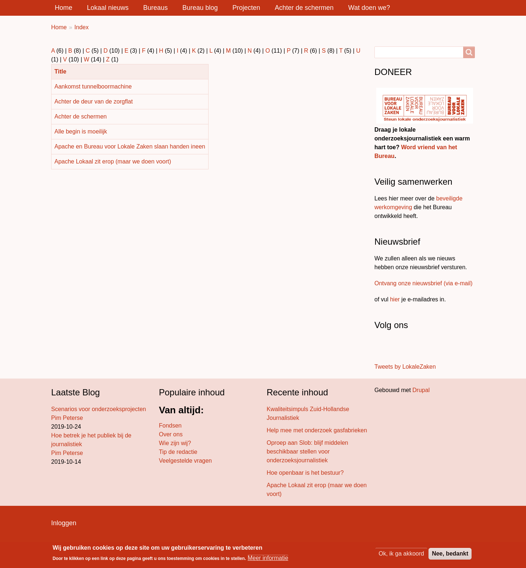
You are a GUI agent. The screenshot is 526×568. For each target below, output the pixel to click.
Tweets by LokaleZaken (405, 367)
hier (395, 299)
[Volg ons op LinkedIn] (397, 347)
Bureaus (155, 7)
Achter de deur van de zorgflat (93, 101)
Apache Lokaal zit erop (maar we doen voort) (112, 161)
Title (63, 71)
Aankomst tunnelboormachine (93, 86)
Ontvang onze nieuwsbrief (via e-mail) (423, 283)
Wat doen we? (369, 7)
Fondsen (170, 425)
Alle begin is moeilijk (80, 131)
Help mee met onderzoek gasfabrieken (317, 430)
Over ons (171, 434)
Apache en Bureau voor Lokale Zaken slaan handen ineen (129, 146)
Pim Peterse (67, 418)
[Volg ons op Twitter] (387, 347)
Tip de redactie (178, 452)
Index (82, 27)
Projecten (246, 7)
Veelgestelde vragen (185, 461)
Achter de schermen (304, 7)
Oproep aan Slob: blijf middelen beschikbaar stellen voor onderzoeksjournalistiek (307, 451)
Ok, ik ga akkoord (401, 554)
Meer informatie (268, 558)
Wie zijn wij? (175, 443)
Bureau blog (200, 7)
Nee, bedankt (450, 554)
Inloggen (63, 523)
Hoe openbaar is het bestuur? (305, 473)
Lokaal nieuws (108, 7)
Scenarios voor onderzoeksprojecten (98, 409)
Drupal (421, 390)
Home (63, 7)
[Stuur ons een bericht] (382, 347)
